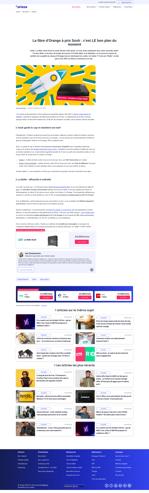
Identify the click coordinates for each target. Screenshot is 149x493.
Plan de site (119, 475)
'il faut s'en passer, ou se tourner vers (61, 210)
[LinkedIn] (91, 269)
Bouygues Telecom (98, 456)
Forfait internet (23, 279)
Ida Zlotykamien (21, 108)
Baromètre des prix (73, 471)
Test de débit (71, 464)
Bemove (45, 485)
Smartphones (22, 464)
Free (93, 460)
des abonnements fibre (61, 187)
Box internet (22, 456)
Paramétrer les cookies (26, 487)
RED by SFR (96, 467)
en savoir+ (44, 305)
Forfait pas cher (43, 464)
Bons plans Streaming (46, 471)
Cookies (118, 471)
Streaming (21, 467)
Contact (118, 460)
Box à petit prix (43, 460)
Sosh (34, 279)
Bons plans (44, 279)
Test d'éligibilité (72, 460)
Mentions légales (121, 464)
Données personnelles (123, 467)
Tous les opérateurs (99, 479)
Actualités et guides (73, 456)
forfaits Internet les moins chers (45, 149)
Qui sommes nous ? (122, 456)
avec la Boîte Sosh (87, 212)
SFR (93, 464)
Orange (94, 471)
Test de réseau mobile (74, 467)
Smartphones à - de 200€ (47, 467)
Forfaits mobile (23, 460)
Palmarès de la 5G (72, 475)
